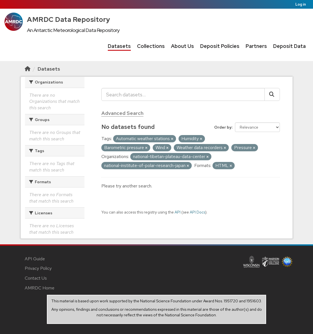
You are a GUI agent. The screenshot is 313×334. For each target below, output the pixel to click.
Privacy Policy (38, 268)
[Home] (27, 69)
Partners (256, 46)
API (178, 212)
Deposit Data (289, 46)
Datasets (119, 46)
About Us (182, 46)
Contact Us (36, 278)
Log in (300, 4)
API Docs (197, 212)
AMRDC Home (39, 288)
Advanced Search (122, 113)
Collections (151, 46)
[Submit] (272, 94)
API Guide (35, 259)
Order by (223, 127)
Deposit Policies (219, 46)
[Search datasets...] (183, 94)
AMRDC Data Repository (68, 19)
